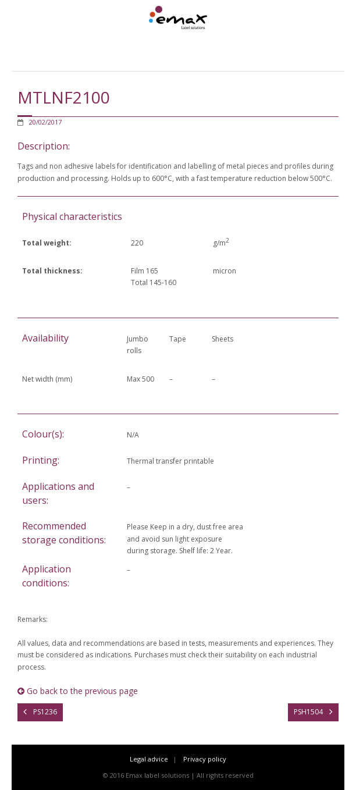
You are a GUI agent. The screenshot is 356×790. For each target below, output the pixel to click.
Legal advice (149, 759)
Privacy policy (204, 759)
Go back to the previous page (77, 690)
